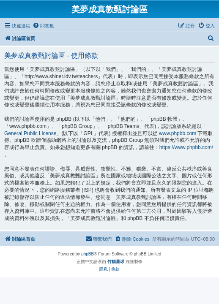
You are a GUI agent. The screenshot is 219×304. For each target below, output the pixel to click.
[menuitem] (43, 26)
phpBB (87, 254)
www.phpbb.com (177, 133)
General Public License (30, 133)
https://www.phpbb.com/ (186, 147)
